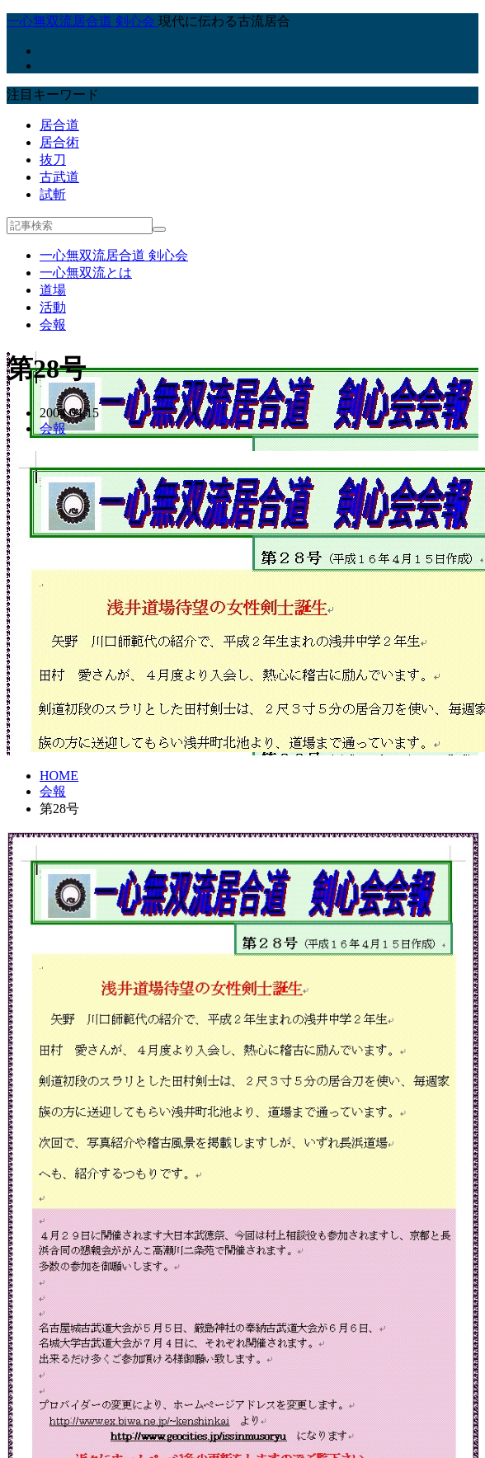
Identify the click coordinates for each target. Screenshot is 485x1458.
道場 (53, 290)
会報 (53, 324)
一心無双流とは (86, 273)
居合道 (59, 125)
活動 (53, 307)
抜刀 (53, 160)
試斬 (53, 194)
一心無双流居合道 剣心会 (114, 255)
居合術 (59, 142)
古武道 (59, 177)
